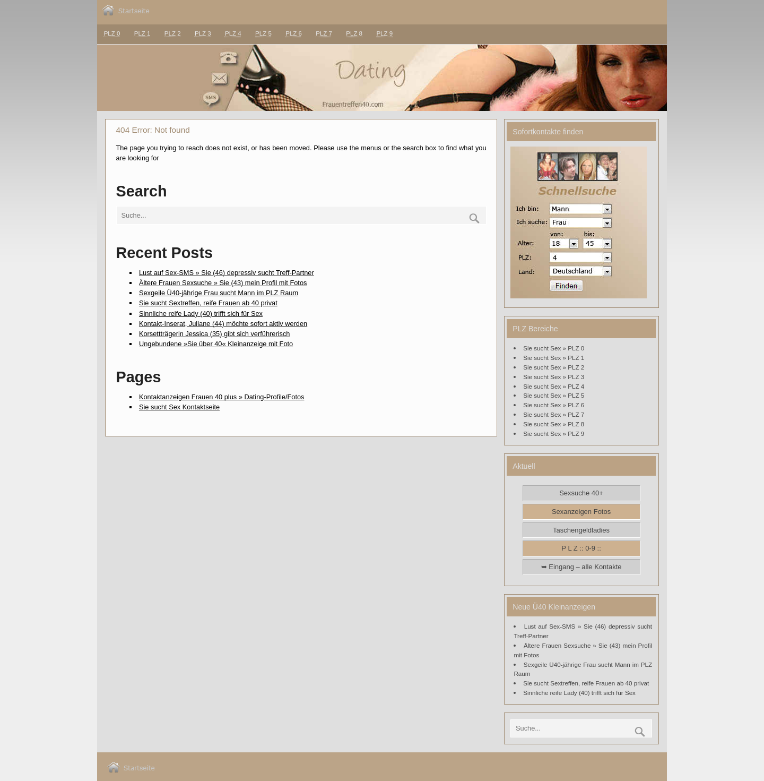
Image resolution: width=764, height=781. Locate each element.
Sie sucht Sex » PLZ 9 (553, 433)
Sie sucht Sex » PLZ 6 (553, 404)
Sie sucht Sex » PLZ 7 (553, 414)
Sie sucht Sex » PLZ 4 (553, 386)
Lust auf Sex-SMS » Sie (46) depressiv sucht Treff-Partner (226, 273)
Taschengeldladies (581, 530)
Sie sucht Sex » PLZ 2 (553, 367)
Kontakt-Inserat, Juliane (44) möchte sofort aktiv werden (223, 324)
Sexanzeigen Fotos (581, 512)
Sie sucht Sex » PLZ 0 (553, 348)
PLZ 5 (263, 33)
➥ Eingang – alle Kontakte (581, 567)
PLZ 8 (354, 33)
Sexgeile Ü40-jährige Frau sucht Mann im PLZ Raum (218, 293)
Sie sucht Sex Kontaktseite (179, 407)
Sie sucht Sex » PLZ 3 (553, 376)
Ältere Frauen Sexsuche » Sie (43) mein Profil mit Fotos (223, 283)
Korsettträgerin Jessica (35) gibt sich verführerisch (214, 334)
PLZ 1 (142, 33)
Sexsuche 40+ (581, 493)
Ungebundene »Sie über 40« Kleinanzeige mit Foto (216, 344)
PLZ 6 (293, 33)
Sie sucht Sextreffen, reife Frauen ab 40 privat (208, 303)
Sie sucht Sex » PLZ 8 (553, 423)
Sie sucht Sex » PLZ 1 (553, 357)
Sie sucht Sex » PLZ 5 (553, 395)
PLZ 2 (172, 33)
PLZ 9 (384, 33)
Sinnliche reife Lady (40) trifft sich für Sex (201, 313)
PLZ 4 (233, 33)
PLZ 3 (203, 33)
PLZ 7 (324, 33)
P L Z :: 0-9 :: (581, 548)
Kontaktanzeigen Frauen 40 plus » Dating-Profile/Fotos (222, 397)
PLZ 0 (112, 33)
